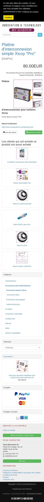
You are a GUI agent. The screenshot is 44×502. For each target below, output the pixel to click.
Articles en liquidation (12, 333)
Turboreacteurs (10, 281)
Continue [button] (8, 17)
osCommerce (27, 489)
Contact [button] (22, 461)
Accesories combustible (13, 314)
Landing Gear (10, 319)
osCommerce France (34, 494)
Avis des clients (9, 132)
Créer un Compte (9, 430)
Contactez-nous (8, 479)
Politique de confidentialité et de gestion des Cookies (22, 473)
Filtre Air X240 (22, 245)
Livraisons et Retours (10, 470)
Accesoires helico (12, 295)
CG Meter (8, 309)
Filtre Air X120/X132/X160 (22, 204)
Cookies (6, 477)
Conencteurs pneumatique (15, 299)
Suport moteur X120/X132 (22, 266)
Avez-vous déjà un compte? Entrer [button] (22, 435)
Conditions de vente (10, 475)
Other (7, 328)
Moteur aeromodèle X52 (22, 183)
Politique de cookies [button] (30, 12)
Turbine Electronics (12, 304)
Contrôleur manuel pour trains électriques (22, 162)
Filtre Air (8, 323)
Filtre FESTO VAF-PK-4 (22, 224)
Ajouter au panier (34, 132)
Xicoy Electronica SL (28, 484)
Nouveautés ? (8, 356)
